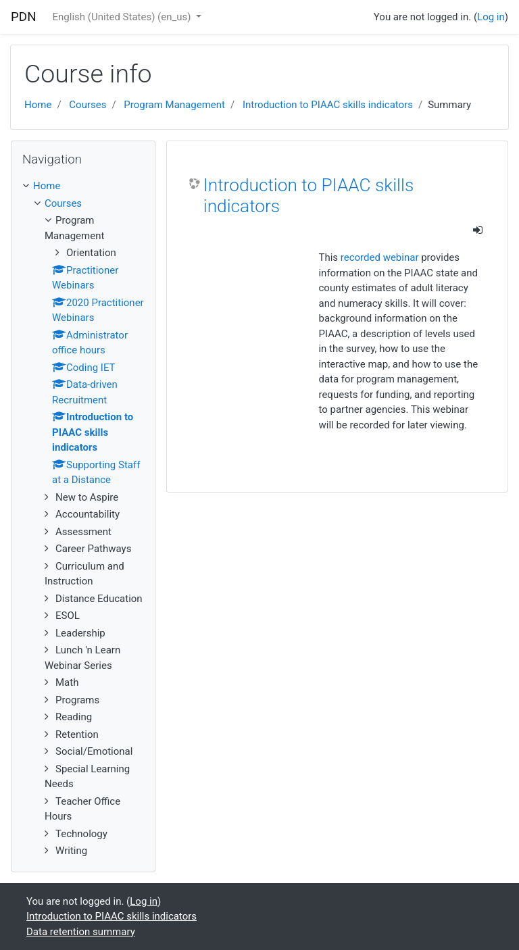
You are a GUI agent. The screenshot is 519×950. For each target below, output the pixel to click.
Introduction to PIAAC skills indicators (328, 105)
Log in (491, 17)
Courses (87, 105)
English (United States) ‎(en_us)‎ (123, 17)
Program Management (174, 105)
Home (37, 105)
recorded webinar (380, 257)
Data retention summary (80, 932)
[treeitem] (83, 186)
